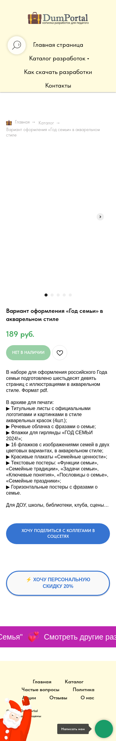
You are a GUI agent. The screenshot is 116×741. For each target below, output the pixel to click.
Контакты (58, 85)
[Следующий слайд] (100, 216)
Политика (83, 689)
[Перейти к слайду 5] (70, 295)
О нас (87, 697)
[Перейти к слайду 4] (64, 295)
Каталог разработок (57, 58)
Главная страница (58, 44)
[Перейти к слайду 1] (46, 295)
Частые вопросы (40, 689)
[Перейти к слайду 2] (52, 295)
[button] (58, 533)
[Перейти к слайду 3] (58, 295)
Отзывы (58, 697)
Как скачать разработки (58, 71)
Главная (18, 122)
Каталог (46, 123)
